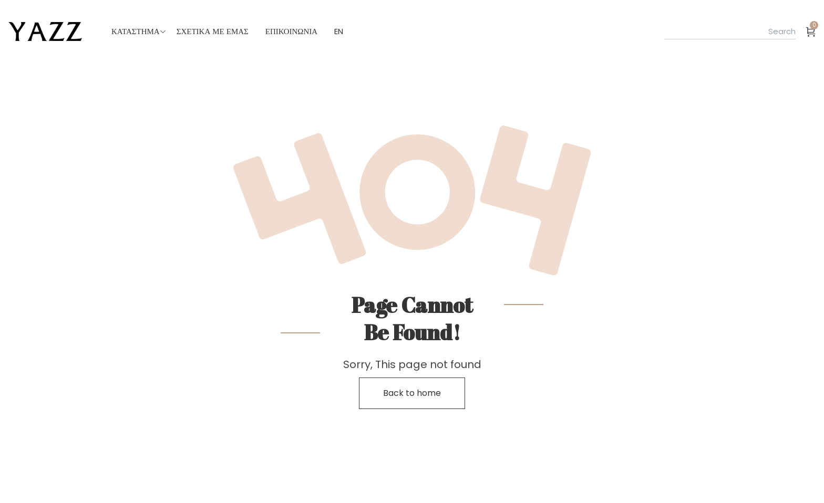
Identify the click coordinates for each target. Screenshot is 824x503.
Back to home (412, 393)
